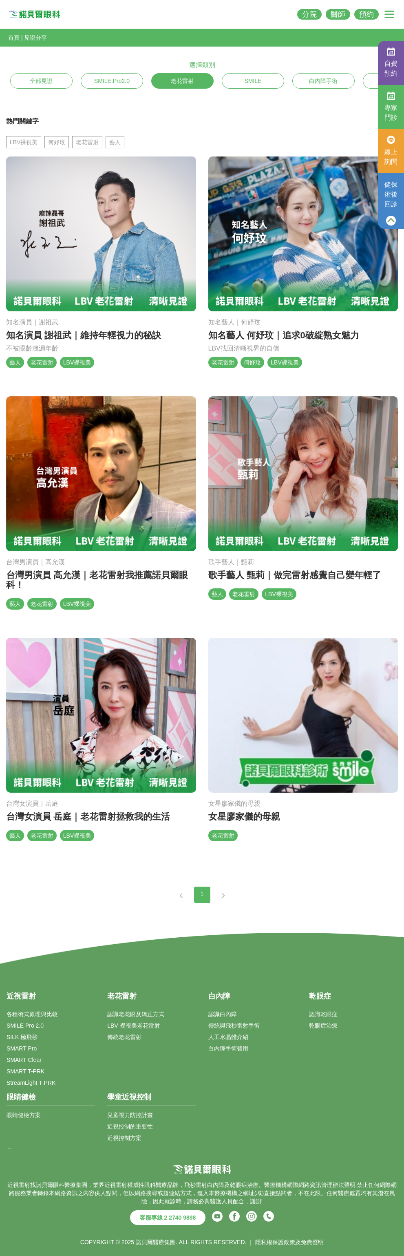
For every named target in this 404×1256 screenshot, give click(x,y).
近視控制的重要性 (130, 1126)
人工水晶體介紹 (228, 1037)
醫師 (338, 14)
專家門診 (390, 106)
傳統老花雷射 (124, 1037)
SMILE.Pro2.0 (112, 81)
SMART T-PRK (25, 1071)
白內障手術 (323, 81)
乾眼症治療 (323, 1025)
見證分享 (35, 37)
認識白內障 (222, 1014)
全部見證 (41, 81)
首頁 (14, 37)
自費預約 (390, 62)
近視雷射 (115, 1185)
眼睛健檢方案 (24, 1115)
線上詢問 (390, 150)
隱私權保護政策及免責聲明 (289, 1242)
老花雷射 (182, 81)
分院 (309, 14)
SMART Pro (22, 1048)
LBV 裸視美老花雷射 (133, 1025)
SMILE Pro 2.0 (25, 1025)
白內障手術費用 (228, 1048)
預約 (366, 14)
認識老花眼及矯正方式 (135, 1014)
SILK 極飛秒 (22, 1037)
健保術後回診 (390, 194)
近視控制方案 (124, 1138)
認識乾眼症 (323, 1014)
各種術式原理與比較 (32, 1014)
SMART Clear (24, 1060)
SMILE (252, 81)
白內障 (215, 1185)
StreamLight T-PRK (31, 1082)
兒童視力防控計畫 (130, 1115)
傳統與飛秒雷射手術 (234, 1025)
